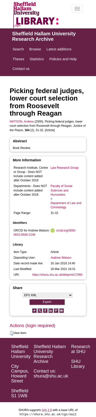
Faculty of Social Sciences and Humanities (61, 190)
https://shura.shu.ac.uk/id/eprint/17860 (57, 274)
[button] (11, 333)
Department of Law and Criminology (66, 205)
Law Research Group (64, 167)
